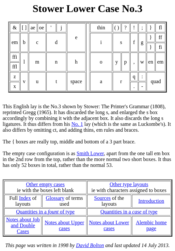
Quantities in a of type (45, 211)
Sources (102, 198)
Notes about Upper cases (64, 225)
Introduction (151, 201)
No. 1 (77, 124)
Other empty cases (45, 184)
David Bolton (90, 245)
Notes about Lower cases (109, 225)
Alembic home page (151, 225)
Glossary (55, 198)
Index (25, 198)
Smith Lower (90, 153)
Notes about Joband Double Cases (23, 225)
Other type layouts (129, 184)
